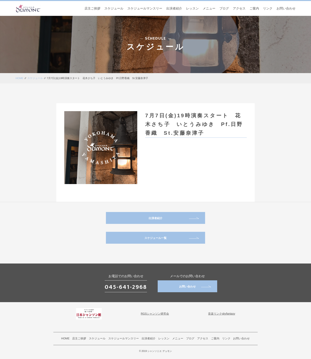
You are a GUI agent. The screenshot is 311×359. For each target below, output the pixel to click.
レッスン (192, 8)
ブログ (224, 8)
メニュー (209, 8)
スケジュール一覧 (171, 238)
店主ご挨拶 (92, 8)
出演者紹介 (174, 8)
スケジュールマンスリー (144, 8)
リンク (268, 8)
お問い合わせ (286, 8)
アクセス (239, 8)
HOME (19, 78)
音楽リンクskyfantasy (221, 313)
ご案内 (254, 8)
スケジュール (113, 8)
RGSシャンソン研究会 (155, 313)
